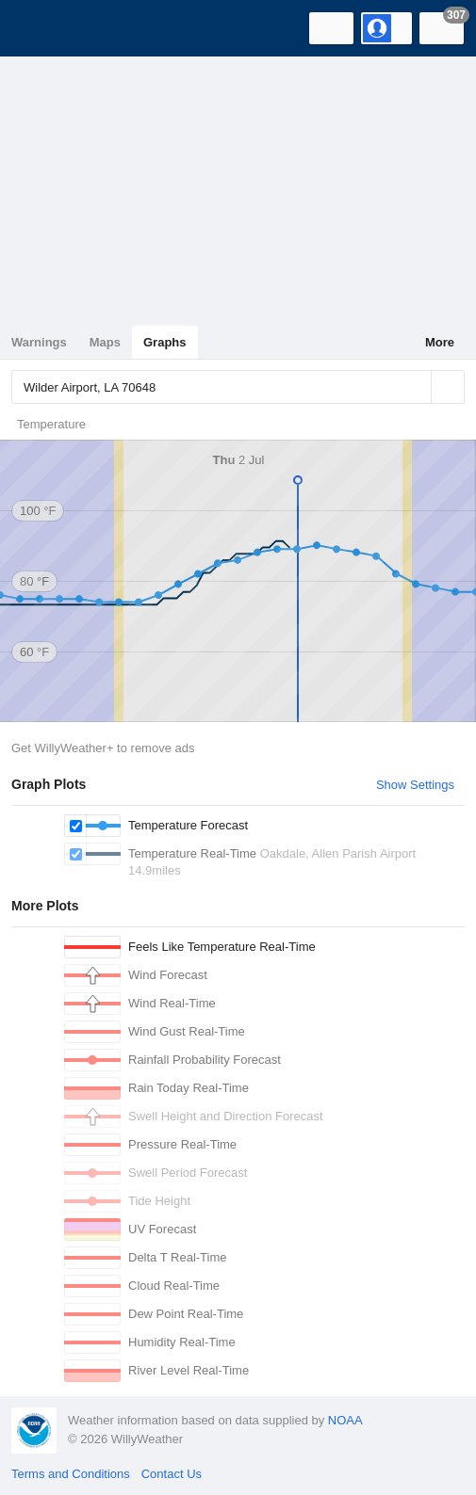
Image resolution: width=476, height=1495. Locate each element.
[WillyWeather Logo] (42, 28)
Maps (105, 342)
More (439, 342)
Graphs (165, 342)
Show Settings (415, 785)
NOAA (345, 1420)
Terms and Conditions (70, 1474)
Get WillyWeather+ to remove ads (102, 748)
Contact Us (171, 1474)
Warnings (39, 342)
